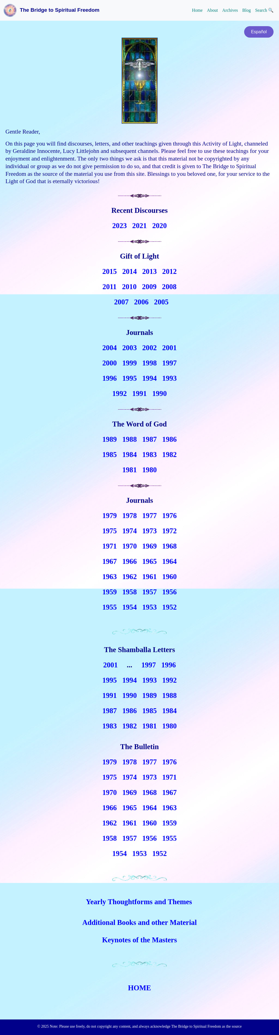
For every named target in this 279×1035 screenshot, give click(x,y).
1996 (109, 378)
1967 (109, 561)
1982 (169, 454)
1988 (129, 439)
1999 (129, 363)
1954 (129, 607)
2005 (161, 302)
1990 (159, 393)
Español (259, 31)
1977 (149, 516)
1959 (109, 592)
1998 (149, 363)
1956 (169, 592)
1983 (149, 454)
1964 (169, 561)
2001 (169, 348)
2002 (149, 348)
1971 (109, 546)
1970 (129, 546)
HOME (139, 988)
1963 (109, 577)
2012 (169, 271)
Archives (230, 10)
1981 (129, 470)
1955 (109, 607)
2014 (129, 271)
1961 (149, 577)
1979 (109, 516)
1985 (109, 454)
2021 (139, 226)
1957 (149, 592)
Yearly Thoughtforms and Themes (139, 902)
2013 (149, 271)
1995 (129, 378)
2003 (129, 348)
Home (197, 10)
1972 (169, 531)
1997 (169, 363)
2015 (109, 271)
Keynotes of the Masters (139, 940)
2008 (169, 287)
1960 (169, 577)
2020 (159, 226)
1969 (149, 546)
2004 (109, 348)
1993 (169, 378)
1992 (119, 393)
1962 (129, 577)
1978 (129, 516)
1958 (129, 592)
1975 (109, 531)
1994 (149, 378)
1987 (149, 439)
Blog (246, 10)
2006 (141, 302)
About (212, 10)
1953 (149, 607)
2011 (109, 287)
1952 (169, 607)
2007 (121, 302)
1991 (139, 393)
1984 (129, 454)
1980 (149, 470)
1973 (149, 531)
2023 (119, 226)
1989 (109, 439)
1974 (129, 531)
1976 (169, 516)
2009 (149, 287)
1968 (169, 546)
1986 (169, 439)
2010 (129, 287)
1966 (129, 561)
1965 (149, 561)
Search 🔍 (264, 10)
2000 (109, 363)
